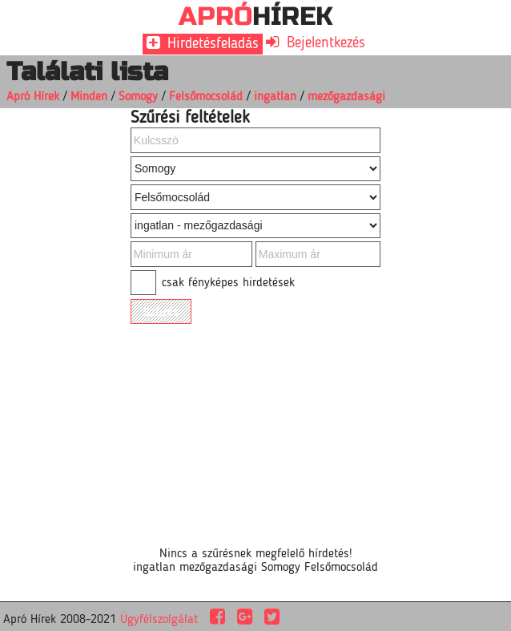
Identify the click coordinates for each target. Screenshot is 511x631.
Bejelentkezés (323, 43)
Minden (88, 97)
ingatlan (275, 97)
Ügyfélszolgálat (159, 619)
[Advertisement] (227, 427)
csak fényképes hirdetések (228, 283)
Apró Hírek (32, 97)
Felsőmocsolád (206, 97)
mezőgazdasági (346, 97)
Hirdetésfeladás (211, 44)
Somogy (138, 97)
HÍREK (256, 16)
